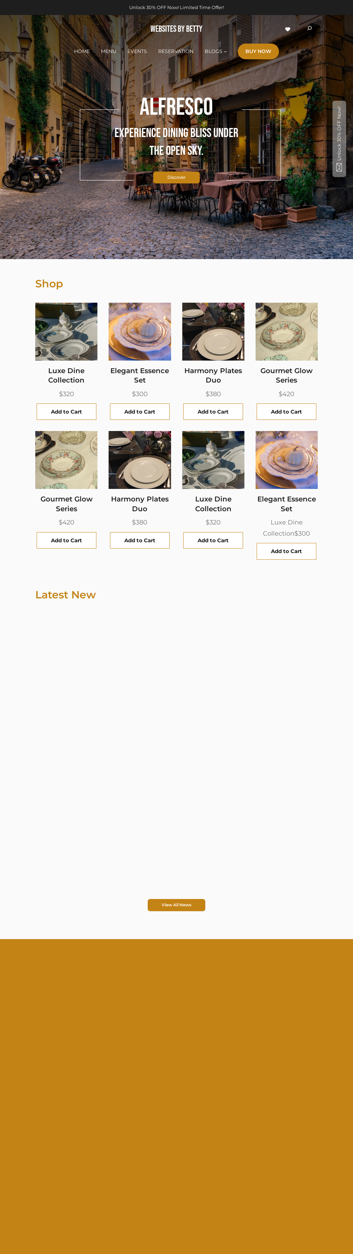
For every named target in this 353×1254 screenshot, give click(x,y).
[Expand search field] (309, 29)
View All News (176, 904)
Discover (176, 176)
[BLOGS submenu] (225, 51)
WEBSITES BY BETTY (176, 29)
